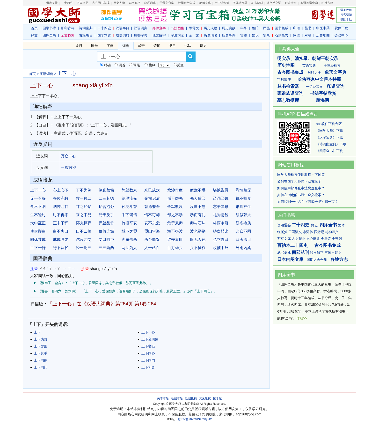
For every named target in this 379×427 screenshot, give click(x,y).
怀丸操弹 (83, 223)
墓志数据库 (288, 100)
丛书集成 (284, 253)
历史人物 (119, 3)
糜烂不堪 (197, 190)
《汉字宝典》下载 (329, 137)
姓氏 (255, 28)
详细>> (301, 318)
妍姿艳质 (243, 223)
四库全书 (82, 3)
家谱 (296, 35)
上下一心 (38, 190)
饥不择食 (243, 198)
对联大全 (291, 3)
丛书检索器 (288, 86)
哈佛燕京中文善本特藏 (319, 79)
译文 (34, 35)
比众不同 (243, 231)
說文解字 (317, 253)
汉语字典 (122, 28)
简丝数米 (129, 190)
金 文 (194, 35)
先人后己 (197, 198)
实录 (266, 35)
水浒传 (308, 232)
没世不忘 (197, 207)
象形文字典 (335, 72)
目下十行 (38, 248)
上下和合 (148, 367)
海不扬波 (175, 231)
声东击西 (129, 239)
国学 (94, 46)
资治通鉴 (284, 225)
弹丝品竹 (106, 223)
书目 (172, 46)
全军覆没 (175, 207)
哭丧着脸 (175, 239)
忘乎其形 (220, 207)
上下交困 (40, 346)
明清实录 (52, 3)
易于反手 (106, 215)
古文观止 (298, 239)
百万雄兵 (175, 248)
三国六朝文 (333, 253)
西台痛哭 (152, 239)
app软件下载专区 (329, 124)
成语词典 (150, 3)
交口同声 (106, 239)
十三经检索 (332, 65)
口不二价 (83, 231)
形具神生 (243, 207)
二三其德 (106, 198)
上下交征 (148, 346)
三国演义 (295, 232)
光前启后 (152, 198)
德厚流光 (129, 198)
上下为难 (40, 339)
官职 (243, 35)
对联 (308, 35)
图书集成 (281, 28)
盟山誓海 (152, 231)
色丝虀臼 (220, 239)
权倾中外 (220, 248)
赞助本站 (346, 19)
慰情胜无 (243, 190)
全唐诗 (326, 239)
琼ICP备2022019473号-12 (195, 419)
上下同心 (148, 353)
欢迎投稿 (191, 398)
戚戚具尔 (60, 239)
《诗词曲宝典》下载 (331, 144)
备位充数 (60, 198)
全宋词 (337, 239)
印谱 (296, 28)
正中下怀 (60, 223)
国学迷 (217, 398)
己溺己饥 (220, 198)
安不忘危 (152, 223)
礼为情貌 (220, 215)
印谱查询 (335, 86)
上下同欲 (40, 360)
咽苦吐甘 (60, 207)
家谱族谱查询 (290, 93)
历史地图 (323, 35)
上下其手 (40, 353)
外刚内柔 (243, 248)
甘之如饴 (83, 207)
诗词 (156, 46)
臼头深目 (243, 239)
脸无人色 (197, 239)
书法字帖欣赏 (323, 93)
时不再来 (60, 215)
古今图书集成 (290, 72)
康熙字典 (140, 35)
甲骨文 (194, 28)
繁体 (341, 225)
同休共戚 (38, 239)
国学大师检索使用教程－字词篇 (301, 175)
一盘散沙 (68, 167)
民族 (266, 28)
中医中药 (323, 28)
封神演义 (332, 232)
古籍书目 (86, 35)
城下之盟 (129, 231)
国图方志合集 (317, 260)
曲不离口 (60, 231)
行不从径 (60, 248)
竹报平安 (129, 223)
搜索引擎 (346, 14)
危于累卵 (175, 223)
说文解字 (159, 35)
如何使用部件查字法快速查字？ (301, 188)
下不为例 (83, 190)
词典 (125, 46)
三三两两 (106, 248)
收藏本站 (177, 398)
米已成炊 (152, 190)
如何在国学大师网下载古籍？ (299, 181)
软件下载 (341, 28)
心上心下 (60, 190)
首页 (34, 28)
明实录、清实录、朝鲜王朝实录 (307, 58)
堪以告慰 (220, 190)
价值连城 (106, 231)
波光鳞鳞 (197, 231)
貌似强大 (243, 215)
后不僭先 (175, 198)
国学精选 (104, 35)
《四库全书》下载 (329, 151)
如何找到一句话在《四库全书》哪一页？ (307, 202)
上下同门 (40, 367)
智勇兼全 (152, 207)
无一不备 (38, 198)
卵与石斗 (197, 223)
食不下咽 (38, 207)
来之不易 (83, 215)
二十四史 (67, 3)
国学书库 (49, 28)
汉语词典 (140, 28)
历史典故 (228, 28)
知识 (255, 35)
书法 (187, 46)
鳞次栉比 (220, 231)
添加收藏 (346, 10)
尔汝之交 (83, 239)
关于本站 (163, 398)
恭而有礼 (197, 215)
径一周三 (83, 248)
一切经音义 (314, 86)
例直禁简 (106, 190)
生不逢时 (38, 215)
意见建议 (205, 398)
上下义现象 (149, 339)
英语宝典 (309, 65)
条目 (79, 46)
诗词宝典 (86, 28)
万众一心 (68, 156)
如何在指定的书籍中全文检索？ (301, 195)
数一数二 (83, 198)
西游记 (319, 232)
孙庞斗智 (129, 207)
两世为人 (129, 248)
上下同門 (148, 360)
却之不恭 (175, 215)
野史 (314, 225)
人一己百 (152, 248)
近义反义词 (274, 3)
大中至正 (38, 223)
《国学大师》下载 (329, 131)
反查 (180, 65)
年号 (243, 28)
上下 (37, 332)
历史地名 (210, 35)
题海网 (322, 100)
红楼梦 (282, 232)
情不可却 (152, 215)
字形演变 (177, 35)
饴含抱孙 (106, 207)
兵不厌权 (197, 248)
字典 (110, 46)
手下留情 (129, 215)
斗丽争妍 (220, 223)
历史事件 (228, 35)
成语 (141, 46)
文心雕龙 (313, 239)
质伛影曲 (38, 231)
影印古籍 (67, 28)
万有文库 (284, 239)
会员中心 (341, 35)
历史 (203, 46)
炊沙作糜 (175, 190)
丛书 (308, 28)
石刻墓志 (281, 35)
